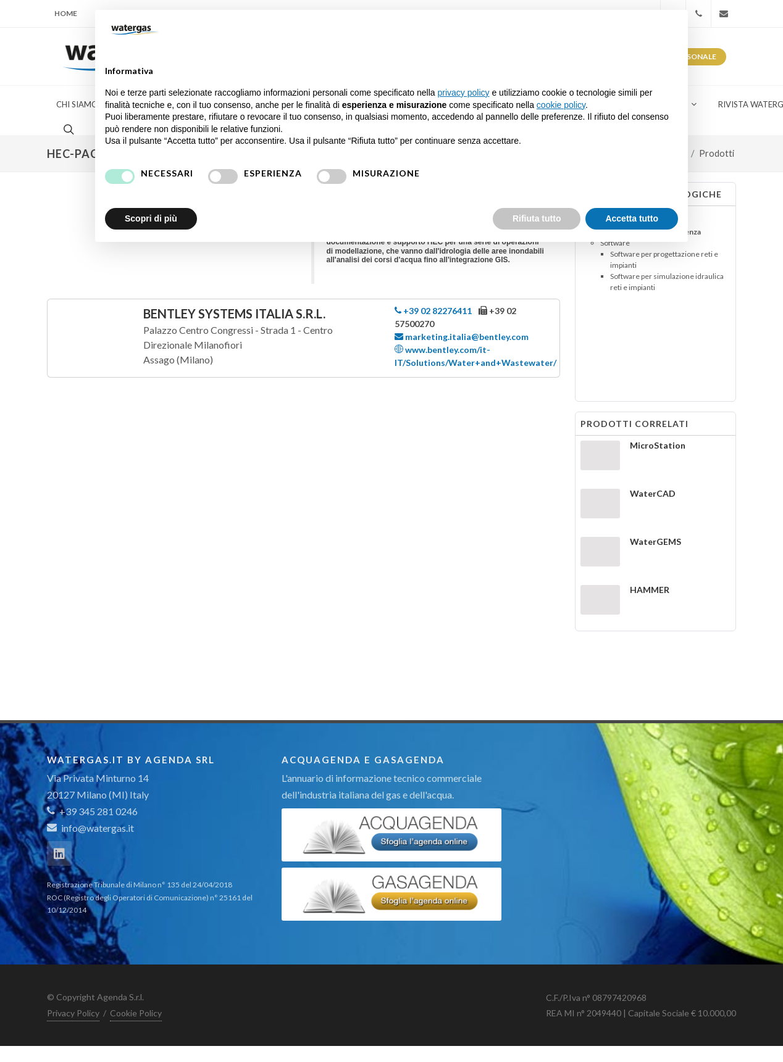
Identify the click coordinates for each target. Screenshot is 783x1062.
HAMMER (649, 589)
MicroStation (657, 445)
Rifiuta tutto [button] (537, 218)
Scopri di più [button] (151, 218)
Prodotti (716, 153)
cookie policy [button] (561, 105)
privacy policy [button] (464, 92)
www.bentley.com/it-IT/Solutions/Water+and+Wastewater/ (475, 355)
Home (65, 13)
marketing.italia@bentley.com (462, 336)
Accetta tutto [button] (631, 218)
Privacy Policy (73, 1013)
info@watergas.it (97, 828)
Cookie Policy (136, 1013)
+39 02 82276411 (433, 310)
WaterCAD (653, 493)
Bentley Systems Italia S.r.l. (234, 313)
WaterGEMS (655, 541)
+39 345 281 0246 (92, 811)
